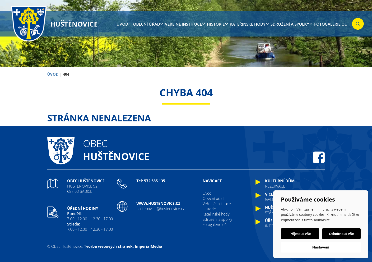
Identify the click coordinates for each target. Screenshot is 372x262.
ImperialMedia (148, 246)
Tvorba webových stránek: (109, 246)
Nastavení (320, 247)
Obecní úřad (146, 24)
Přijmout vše (300, 234)
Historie (216, 24)
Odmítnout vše (341, 234)
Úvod (122, 24)
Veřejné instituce (183, 24)
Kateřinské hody (247, 24)
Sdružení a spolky (289, 24)
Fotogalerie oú (331, 24)
